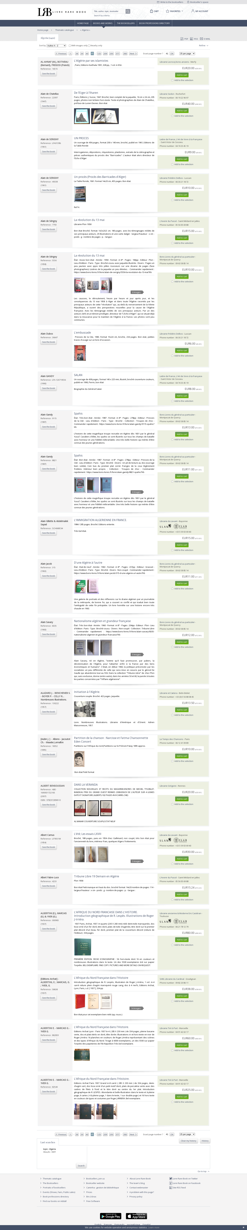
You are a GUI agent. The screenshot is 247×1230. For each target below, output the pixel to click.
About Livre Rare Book (140, 1178)
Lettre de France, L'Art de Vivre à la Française (181, 139)
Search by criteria (101, 15)
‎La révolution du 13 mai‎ (89, 255)
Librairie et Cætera (168, 693)
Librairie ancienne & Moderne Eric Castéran (180, 913)
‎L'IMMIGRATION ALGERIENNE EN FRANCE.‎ (100, 520)
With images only (78, 45)
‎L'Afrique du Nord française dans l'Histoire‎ (101, 978)
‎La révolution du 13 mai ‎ (89, 220)
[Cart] (154, 11)
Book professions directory (154, 23)
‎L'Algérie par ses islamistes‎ (91, 60)
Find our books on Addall (52, 1201)
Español (146, 1224)
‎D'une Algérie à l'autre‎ (88, 562)
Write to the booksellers (170, 2)
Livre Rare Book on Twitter (183, 1178)
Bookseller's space (197, 2)
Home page (83, 23)
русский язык (133, 1224)
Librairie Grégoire (168, 785)
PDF (184, 38)
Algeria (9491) (47, 37)
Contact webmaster (137, 1187)
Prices (89, 1192)
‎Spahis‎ (78, 413)
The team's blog (135, 1183)
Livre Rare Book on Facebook (185, 1183)
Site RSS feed (177, 1187)
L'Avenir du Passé (168, 221)
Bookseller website (93, 1183)
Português (119, 1224)
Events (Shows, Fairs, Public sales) (57, 1192)
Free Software (93, 1201)
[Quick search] (110, 11)
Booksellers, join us (94, 1178)
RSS (194, 38)
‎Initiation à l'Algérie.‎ (87, 692)
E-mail (205, 38)
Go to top (204, 1171)
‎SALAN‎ (78, 375)
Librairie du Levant (168, 521)
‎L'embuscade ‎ (83, 332)
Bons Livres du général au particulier (177, 256)
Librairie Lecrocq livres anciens (175, 61)
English (98, 1224)
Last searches (47, 1142)
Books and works (102, 23)
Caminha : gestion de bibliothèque (102, 1187)
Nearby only (95, 45)
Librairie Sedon (167, 93)
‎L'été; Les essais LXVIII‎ (87, 834)
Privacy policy (134, 1196)
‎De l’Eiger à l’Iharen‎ (86, 93)
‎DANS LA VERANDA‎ (86, 784)
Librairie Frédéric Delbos (171, 178)
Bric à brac (91, 1196)
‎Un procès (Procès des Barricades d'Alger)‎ (100, 177)
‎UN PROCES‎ (81, 138)
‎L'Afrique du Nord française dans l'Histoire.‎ (101, 1027)
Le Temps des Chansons (171, 739)
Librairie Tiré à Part (169, 1028)
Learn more (153, 1227)
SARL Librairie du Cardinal (172, 979)
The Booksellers (126, 23)
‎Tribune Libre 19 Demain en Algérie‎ (96, 876)
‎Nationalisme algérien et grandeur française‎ (102, 621)
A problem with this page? (140, 1192)
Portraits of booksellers (54, 1187)
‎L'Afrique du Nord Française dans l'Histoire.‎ (101, 1079)
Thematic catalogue (64, 30)
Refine (204, 45)
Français (108, 1224)
